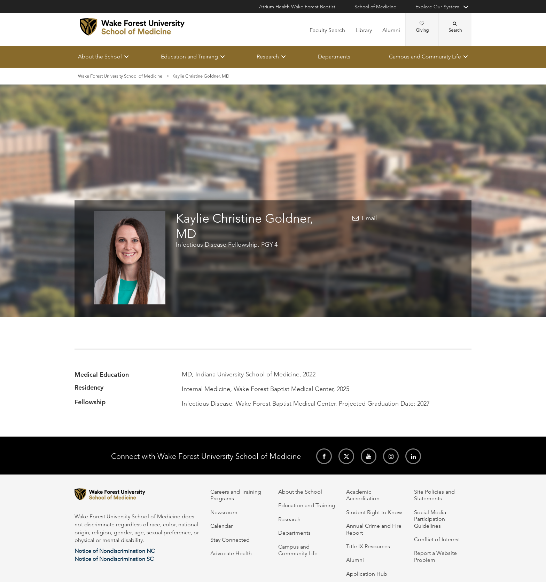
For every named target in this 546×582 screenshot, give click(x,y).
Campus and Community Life (425, 56)
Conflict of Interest (437, 539)
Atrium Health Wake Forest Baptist (297, 6)
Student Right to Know (374, 512)
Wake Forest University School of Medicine (120, 76)
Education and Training (189, 56)
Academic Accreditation (363, 495)
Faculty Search (327, 30)
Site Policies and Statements (434, 495)
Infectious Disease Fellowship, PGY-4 (227, 244)
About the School (100, 56)
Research (268, 56)
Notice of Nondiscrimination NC (115, 551)
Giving (422, 27)
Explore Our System (437, 6)
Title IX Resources (368, 546)
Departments (334, 56)
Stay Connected (230, 539)
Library (364, 30)
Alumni (391, 30)
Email (369, 218)
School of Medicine (375, 6)
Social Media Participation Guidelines (430, 519)
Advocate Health (231, 553)
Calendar (221, 526)
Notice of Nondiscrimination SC (114, 559)
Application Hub (366, 574)
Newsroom (223, 512)
